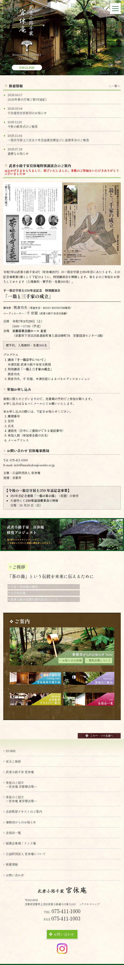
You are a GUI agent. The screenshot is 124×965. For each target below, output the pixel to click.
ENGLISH (27, 67)
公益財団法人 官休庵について (26, 854)
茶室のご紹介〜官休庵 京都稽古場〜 (21, 784)
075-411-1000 (19, 460)
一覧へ (114, 86)
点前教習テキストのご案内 (24, 811)
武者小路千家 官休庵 (20, 772)
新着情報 (12, 864)
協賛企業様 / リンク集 (21, 843)
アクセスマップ (89, 904)
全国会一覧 (13, 833)
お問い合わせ (61, 934)
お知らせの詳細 (71, 660)
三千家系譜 (17, 593)
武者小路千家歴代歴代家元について (34, 599)
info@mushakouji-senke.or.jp (34, 465)
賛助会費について (98, 660)
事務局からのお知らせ (21, 822)
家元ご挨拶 (13, 761)
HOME (11, 751)
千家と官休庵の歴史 (23, 587)
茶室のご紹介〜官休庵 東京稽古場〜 (21, 799)
